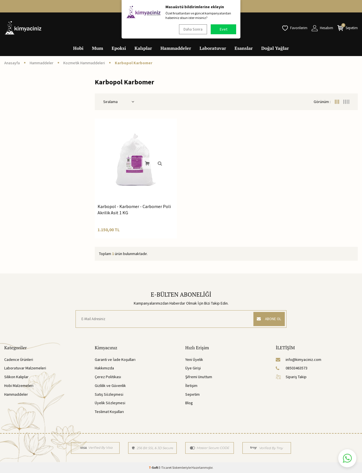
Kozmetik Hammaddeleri (84, 62)
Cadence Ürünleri (18, 359)
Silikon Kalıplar (16, 376)
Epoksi (119, 48)
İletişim (191, 385)
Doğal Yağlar (275, 48)
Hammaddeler (175, 48)
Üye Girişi (193, 368)
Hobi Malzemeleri (18, 385)
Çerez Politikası (108, 376)
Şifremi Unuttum (198, 376)
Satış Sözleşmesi (109, 394)
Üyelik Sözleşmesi (110, 402)
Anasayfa (12, 62)
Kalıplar (143, 48)
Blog (189, 402)
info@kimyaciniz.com (298, 359)
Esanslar (243, 48)
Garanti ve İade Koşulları (115, 359)
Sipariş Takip (291, 376)
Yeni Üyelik (194, 359)
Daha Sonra (192, 29)
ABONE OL (267, 319)
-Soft (154, 467)
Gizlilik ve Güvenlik (110, 385)
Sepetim (192, 394)
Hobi (78, 48)
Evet (223, 29)
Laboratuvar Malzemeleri (25, 368)
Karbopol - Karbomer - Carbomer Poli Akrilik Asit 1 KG (134, 209)
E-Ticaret (165, 467)
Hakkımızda (104, 368)
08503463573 (291, 368)
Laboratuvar (213, 48)
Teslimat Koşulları (109, 411)
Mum (97, 48)
